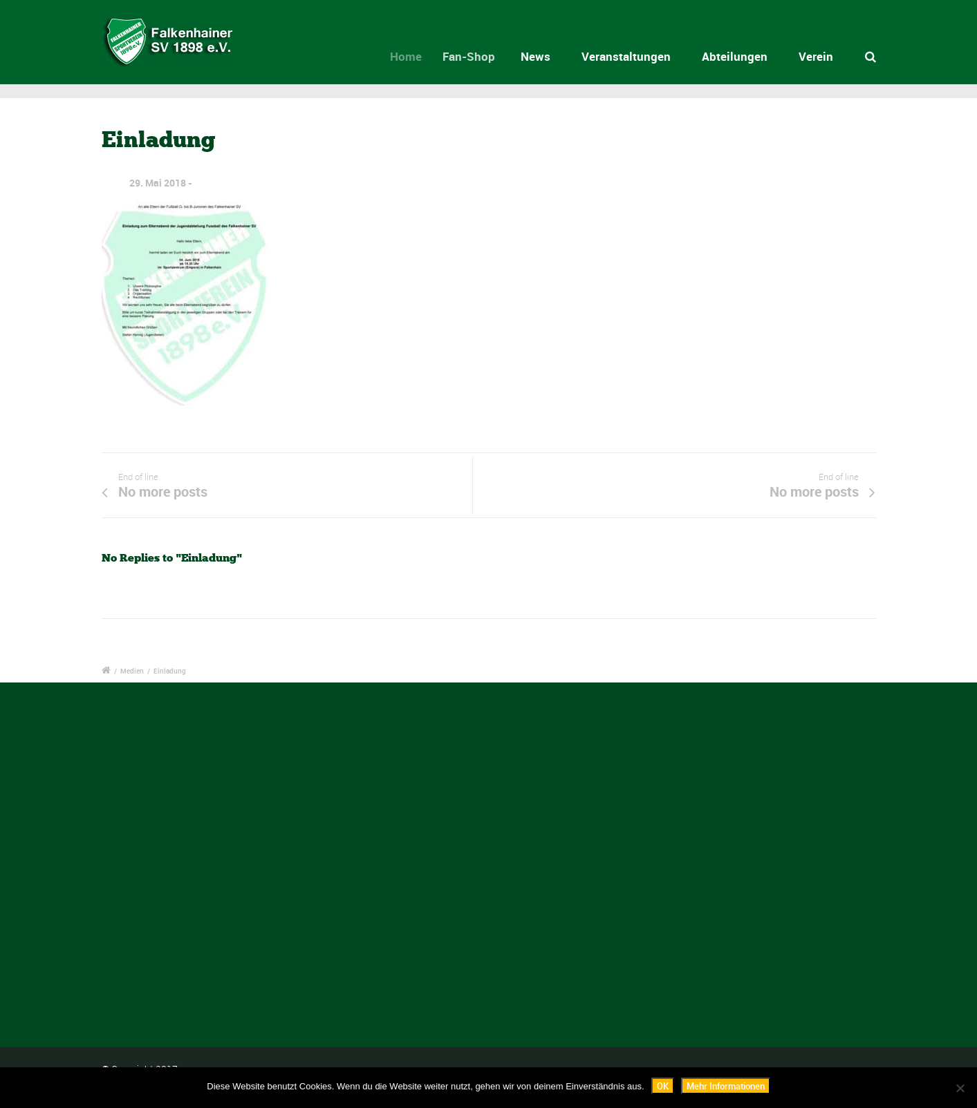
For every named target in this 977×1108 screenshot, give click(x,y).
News (540, 56)
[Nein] (960, 1088)
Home (413, 56)
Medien (132, 671)
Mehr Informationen (726, 1086)
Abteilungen (734, 56)
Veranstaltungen (626, 56)
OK (663, 1086)
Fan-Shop (478, 56)
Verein (816, 56)
